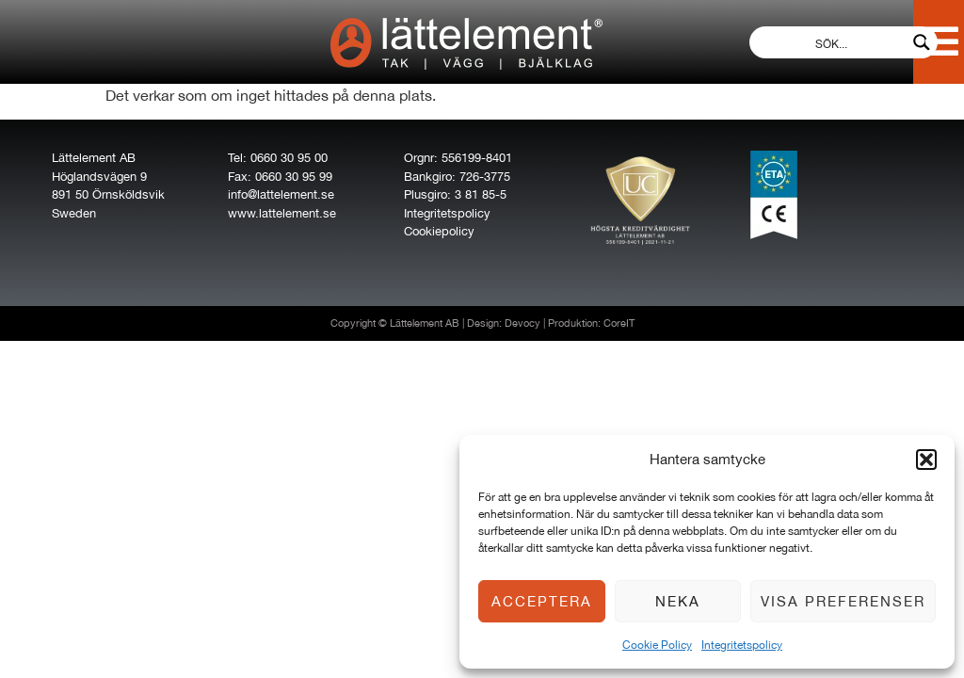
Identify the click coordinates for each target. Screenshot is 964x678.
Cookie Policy (657, 645)
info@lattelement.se (281, 194)
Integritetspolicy (741, 645)
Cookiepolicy (439, 231)
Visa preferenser (843, 601)
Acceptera (541, 601)
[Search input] (831, 42)
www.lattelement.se (282, 213)
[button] (926, 459)
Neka (677, 601)
